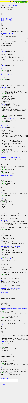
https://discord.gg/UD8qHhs (4, 220)
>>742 (2, 154)
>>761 (2, 211)
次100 (6, 378)
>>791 (2, 325)
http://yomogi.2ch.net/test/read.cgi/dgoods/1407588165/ (6, 21)
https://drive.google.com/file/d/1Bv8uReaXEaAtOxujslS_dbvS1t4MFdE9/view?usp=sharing (10, 157)
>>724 (2, 90)
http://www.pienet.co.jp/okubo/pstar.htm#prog (6, 292)
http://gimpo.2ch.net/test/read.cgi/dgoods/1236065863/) (11, 5)
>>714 (2, 73)
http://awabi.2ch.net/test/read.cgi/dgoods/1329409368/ (6, 19)
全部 (3, 378)
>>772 (2, 259)
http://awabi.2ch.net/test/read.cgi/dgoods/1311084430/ (6, 18)
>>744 (2, 161)
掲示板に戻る (1, 378)
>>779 (2, 280)
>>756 (2, 192)
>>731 (2, 113)
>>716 (2, 68)
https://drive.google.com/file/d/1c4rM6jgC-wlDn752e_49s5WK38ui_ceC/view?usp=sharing (10, 246)
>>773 (2, 261)
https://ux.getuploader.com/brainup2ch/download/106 (6, 74)
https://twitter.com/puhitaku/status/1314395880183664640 (7, 175)
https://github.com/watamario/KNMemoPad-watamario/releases (13, 118)
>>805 (2, 367)
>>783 (2, 295)
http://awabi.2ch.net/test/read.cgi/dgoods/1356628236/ (6, 20)
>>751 (2, 179)
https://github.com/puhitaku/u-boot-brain (5, 125)
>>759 (2, 209)
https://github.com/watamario (21, 41)
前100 (5, 378)
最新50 (8, 378)
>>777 (2, 284)
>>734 (2, 124)
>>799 (2, 352)
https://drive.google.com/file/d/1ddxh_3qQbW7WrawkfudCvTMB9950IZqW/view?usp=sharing (10, 288)
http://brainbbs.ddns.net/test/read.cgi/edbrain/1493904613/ (7, 11)
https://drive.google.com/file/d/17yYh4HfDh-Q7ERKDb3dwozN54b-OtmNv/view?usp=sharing (10, 258)
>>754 (2, 186)
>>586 (6, 97)
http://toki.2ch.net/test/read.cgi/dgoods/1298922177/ (6, 17)
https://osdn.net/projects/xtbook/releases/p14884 (6, 318)
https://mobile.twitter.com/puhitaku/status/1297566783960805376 (7, 33)
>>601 (2, 109)
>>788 (2, 315)
